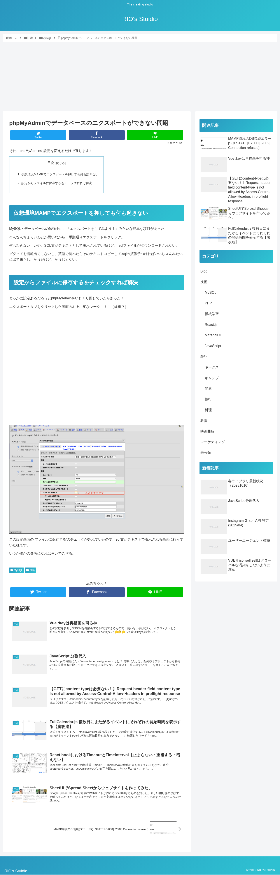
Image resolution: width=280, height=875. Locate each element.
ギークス (212, 367)
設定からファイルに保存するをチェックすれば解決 (56, 183)
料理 (208, 410)
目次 (50, 163)
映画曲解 (207, 431)
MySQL (16, 570)
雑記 (203, 356)
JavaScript (213, 346)
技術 (30, 570)
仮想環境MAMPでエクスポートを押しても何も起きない (59, 174)
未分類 (205, 452)
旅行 (208, 399)
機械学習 (212, 314)
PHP (208, 303)
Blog (203, 271)
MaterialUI (213, 335)
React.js (211, 325)
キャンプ (212, 378)
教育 (203, 421)
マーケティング (212, 442)
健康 (208, 388)
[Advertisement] (140, 75)
